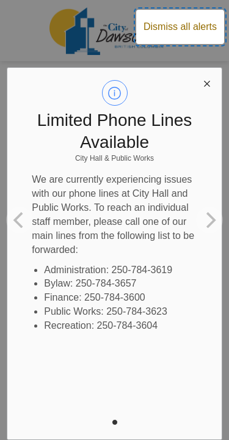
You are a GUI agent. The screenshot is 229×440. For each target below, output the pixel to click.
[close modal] (207, 82)
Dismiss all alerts (180, 26)
